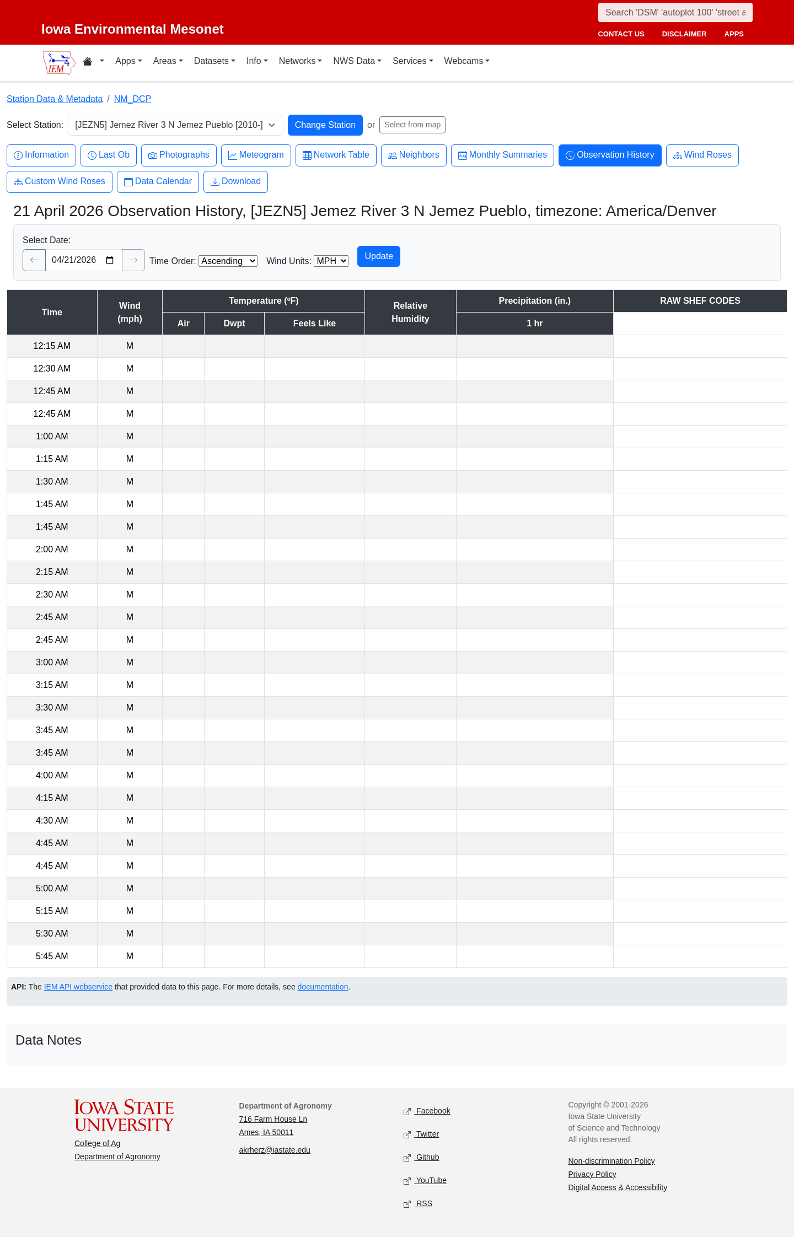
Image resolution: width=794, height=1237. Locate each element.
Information (41, 155)
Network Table (336, 155)
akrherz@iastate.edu (274, 1149)
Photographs (179, 155)
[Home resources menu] (93, 63)
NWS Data (354, 61)
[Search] (675, 12)
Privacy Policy (592, 1174)
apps (734, 34)
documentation (323, 986)
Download (236, 181)
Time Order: (172, 261)
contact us (621, 34)
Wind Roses (702, 155)
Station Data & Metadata (55, 99)
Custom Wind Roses (59, 181)
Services (409, 61)
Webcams (464, 61)
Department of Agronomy (117, 1156)
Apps (125, 61)
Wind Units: (289, 261)
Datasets (211, 61)
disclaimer (684, 34)
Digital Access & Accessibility (618, 1187)
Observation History (610, 155)
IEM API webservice (78, 986)
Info (253, 61)
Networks (297, 61)
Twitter (421, 1134)
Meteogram (256, 155)
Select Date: (47, 240)
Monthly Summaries (502, 155)
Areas (164, 61)
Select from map (412, 124)
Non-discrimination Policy (611, 1161)
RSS (418, 1203)
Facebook (427, 1111)
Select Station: (35, 125)
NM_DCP (133, 99)
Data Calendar (158, 181)
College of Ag (97, 1143)
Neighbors (413, 155)
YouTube (425, 1180)
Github (421, 1157)
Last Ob (109, 155)
